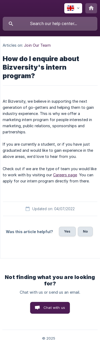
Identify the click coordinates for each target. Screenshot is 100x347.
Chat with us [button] (54, 307)
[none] (73, 8)
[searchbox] (50, 24)
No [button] (85, 231)
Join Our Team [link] (37, 45)
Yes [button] (67, 231)
